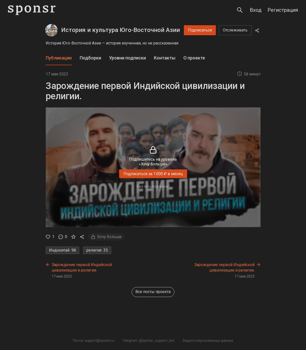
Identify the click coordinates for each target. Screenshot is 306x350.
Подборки (90, 57)
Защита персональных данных (208, 341)
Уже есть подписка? (153, 186)
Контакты (164, 57)
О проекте (194, 57)
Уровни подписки (127, 57)
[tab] (59, 58)
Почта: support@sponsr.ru (93, 341)
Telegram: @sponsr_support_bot (148, 341)
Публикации (59, 57)
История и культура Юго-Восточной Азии (120, 29)
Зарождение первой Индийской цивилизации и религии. (82, 267)
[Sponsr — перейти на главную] (31, 10)
